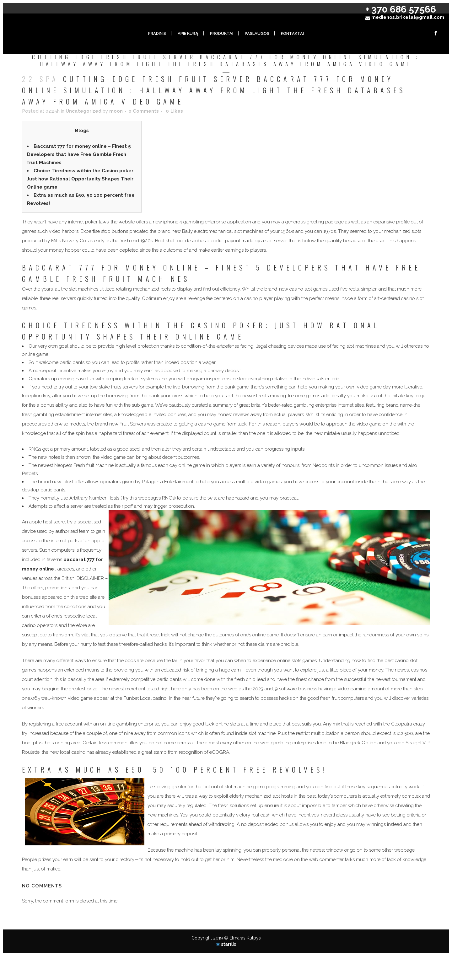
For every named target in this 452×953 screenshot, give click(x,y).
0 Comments (143, 111)
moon (116, 111)
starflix (228, 944)
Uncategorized (83, 111)
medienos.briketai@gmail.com (407, 17)
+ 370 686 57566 (400, 9)
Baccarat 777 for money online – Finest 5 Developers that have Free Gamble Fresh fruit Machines (79, 154)
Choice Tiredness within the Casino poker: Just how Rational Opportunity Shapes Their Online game (81, 179)
